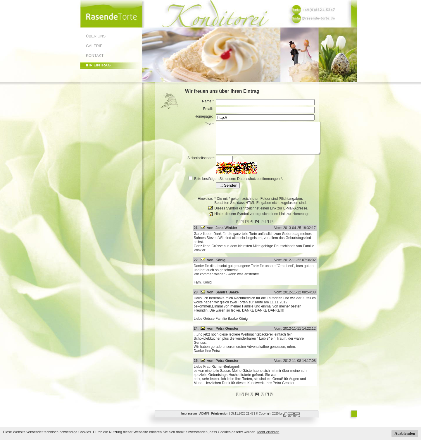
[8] (277, 227)
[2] (248, 227)
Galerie (94, 46)
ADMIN (204, 411)
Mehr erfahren (268, 432)
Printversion (219, 411)
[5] (263, 227)
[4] (257, 227)
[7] (273, 227)
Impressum (189, 411)
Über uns (96, 36)
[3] (253, 227)
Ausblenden (404, 433)
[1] (244, 227)
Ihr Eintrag (98, 65)
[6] (268, 227)
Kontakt (94, 55)
